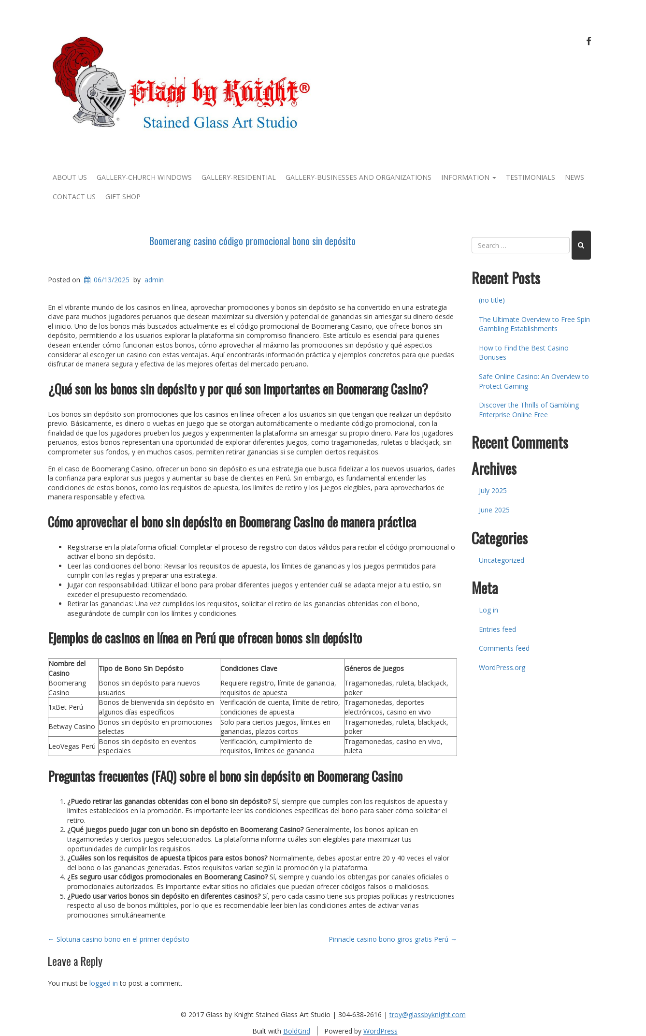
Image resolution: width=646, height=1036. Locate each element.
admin (154, 279)
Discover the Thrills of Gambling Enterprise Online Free (529, 409)
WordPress (380, 1031)
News (574, 177)
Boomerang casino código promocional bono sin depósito (252, 240)
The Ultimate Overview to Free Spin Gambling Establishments (534, 324)
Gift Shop (123, 196)
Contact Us (74, 196)
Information (468, 177)
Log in (488, 609)
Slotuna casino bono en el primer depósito (118, 939)
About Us (70, 177)
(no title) (492, 300)
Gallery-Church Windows (144, 177)
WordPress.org (502, 667)
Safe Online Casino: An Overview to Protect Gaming (534, 381)
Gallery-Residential (238, 177)
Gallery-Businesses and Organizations (358, 177)
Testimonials (530, 177)
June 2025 (494, 509)
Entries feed (497, 629)
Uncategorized (501, 560)
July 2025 (493, 490)
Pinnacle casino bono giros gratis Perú (393, 939)
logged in (103, 983)
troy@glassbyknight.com (427, 1014)
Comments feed (504, 648)
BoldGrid (296, 1031)
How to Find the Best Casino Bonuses (524, 352)
